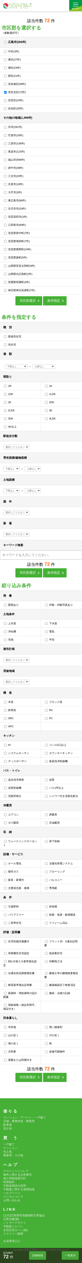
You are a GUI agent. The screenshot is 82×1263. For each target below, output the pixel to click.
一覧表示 (70, 1255)
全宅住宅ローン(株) (15, 1230)
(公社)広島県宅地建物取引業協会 (24, 1215)
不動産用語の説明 (14, 1185)
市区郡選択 (27, 300)
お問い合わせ (11, 1200)
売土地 (7, 1151)
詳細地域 (37, 1255)
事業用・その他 (13, 1155)
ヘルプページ (11, 1193)
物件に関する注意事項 (17, 1174)
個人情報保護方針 (14, 1178)
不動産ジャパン (13, 1226)
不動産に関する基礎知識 (19, 1189)
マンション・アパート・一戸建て (24, 1117)
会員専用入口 (11, 1241)
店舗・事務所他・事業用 (19, 1121)
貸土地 (7, 1128)
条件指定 (53, 300)
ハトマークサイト (14, 1222)
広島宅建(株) (11, 1219)
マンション (10, 1148)
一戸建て (9, 1144)
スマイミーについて (16, 1171)
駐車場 (7, 1124)
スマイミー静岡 (13, 1233)
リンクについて (13, 1196)
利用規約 (9, 1182)
